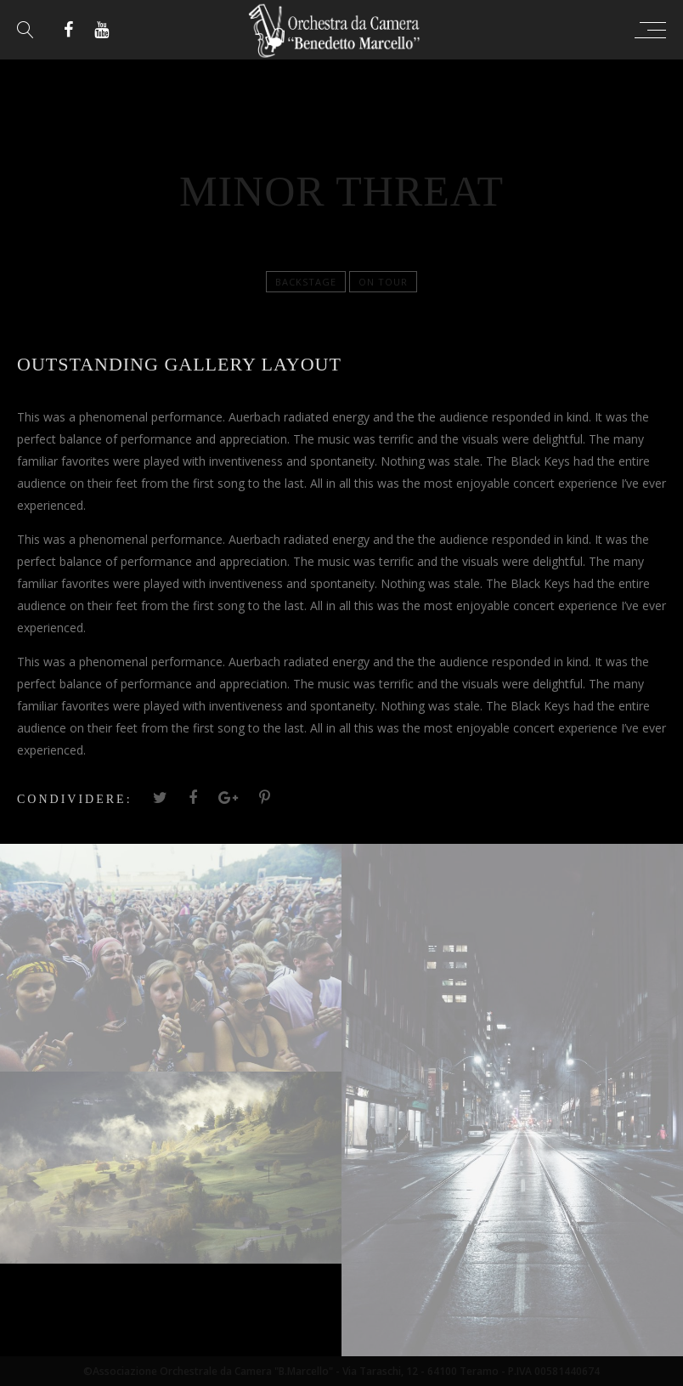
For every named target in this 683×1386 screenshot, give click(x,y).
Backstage (305, 281)
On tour (383, 281)
